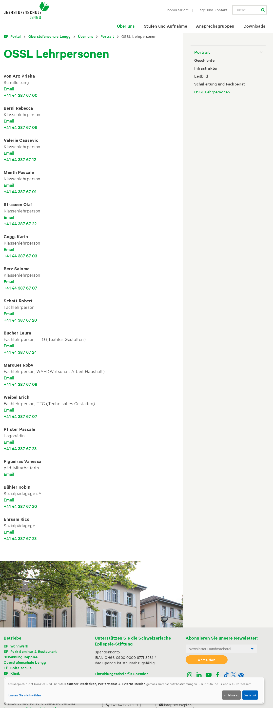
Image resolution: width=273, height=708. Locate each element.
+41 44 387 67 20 (20, 320)
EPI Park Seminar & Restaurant (30, 651)
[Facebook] (218, 675)
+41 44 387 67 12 (20, 159)
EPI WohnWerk (16, 645)
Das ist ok (250, 695)
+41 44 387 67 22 (20, 223)
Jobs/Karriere (177, 9)
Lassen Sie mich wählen (24, 695)
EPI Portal (12, 36)
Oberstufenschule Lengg (49, 36)
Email (9, 88)
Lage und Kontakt (212, 9)
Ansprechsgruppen (215, 26)
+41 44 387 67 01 (20, 191)
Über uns (126, 26)
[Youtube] (208, 675)
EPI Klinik (12, 673)
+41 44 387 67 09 (20, 384)
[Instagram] (190, 675)
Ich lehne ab (231, 695)
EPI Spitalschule (18, 667)
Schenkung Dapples (21, 656)
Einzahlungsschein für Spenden (121, 673)
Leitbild (201, 76)
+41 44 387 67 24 (20, 352)
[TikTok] (226, 675)
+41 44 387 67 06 (20, 127)
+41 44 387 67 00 (21, 95)
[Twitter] (233, 675)
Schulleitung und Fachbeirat (219, 83)
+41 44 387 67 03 (20, 255)
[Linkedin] (199, 675)
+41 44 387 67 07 (20, 288)
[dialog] (134, 690)
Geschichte (204, 60)
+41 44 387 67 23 (20, 448)
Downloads (254, 26)
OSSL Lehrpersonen (212, 91)
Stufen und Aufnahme (165, 26)
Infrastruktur (206, 68)
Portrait (107, 36)
